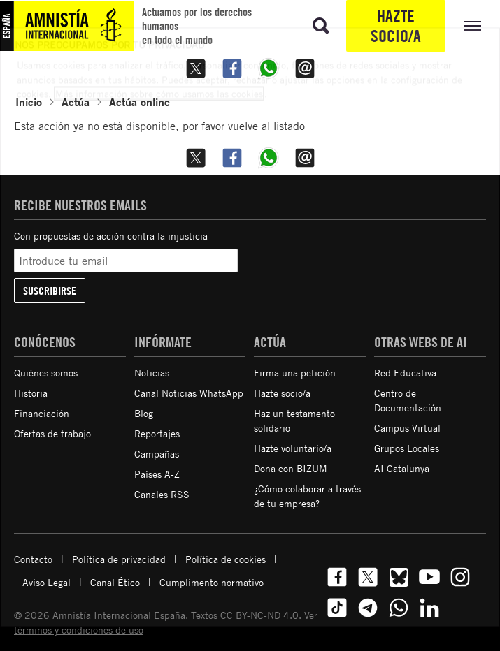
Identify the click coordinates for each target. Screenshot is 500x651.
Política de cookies (225, 559)
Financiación (41, 413)
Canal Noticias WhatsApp (188, 393)
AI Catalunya (401, 468)
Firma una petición (295, 373)
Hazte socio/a (396, 25)
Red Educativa (405, 373)
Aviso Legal (46, 582)
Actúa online (139, 101)
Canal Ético (115, 582)
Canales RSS (162, 494)
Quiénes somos (46, 373)
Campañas (156, 454)
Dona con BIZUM (290, 468)
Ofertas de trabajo (52, 433)
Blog (143, 413)
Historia (31, 393)
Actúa (76, 101)
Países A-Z (157, 474)
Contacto (33, 559)
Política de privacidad (119, 559)
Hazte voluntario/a (292, 448)
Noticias (151, 373)
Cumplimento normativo (211, 582)
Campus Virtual (407, 428)
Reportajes (157, 433)
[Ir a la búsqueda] (321, 26)
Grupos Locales (406, 448)
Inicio (28, 101)
